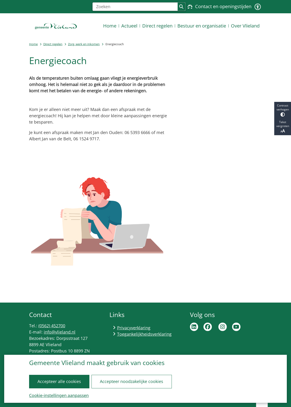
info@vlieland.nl (59, 332)
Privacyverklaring (133, 328)
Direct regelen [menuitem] (157, 26)
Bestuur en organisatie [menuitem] (201, 26)
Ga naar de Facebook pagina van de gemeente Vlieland (207, 327)
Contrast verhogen (282, 110)
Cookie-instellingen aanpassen (59, 395)
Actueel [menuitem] (129, 26)
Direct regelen (52, 44)
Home (33, 44)
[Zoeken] (135, 7)
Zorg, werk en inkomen (84, 44)
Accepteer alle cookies (59, 381)
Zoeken (181, 7)
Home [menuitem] (109, 26)
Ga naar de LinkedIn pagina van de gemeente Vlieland (194, 327)
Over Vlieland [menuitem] (245, 26)
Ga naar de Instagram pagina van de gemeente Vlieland (222, 327)
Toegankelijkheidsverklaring (144, 334)
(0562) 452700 (51, 325)
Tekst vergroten (282, 127)
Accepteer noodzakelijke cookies (131, 381)
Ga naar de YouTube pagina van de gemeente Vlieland (236, 327)
